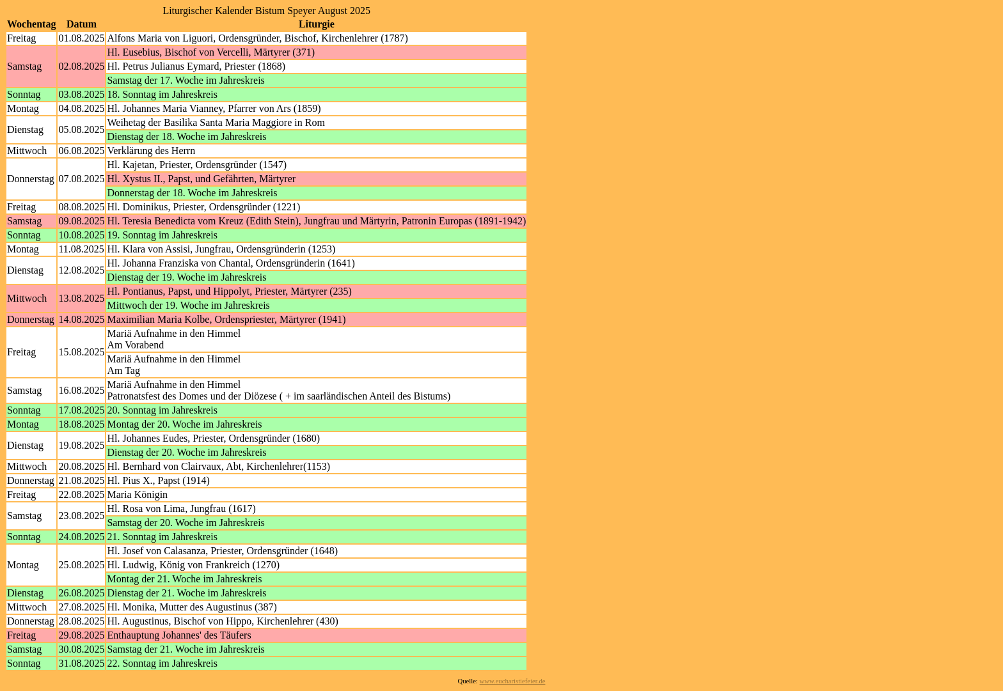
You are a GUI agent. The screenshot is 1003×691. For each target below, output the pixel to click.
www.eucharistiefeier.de (513, 681)
